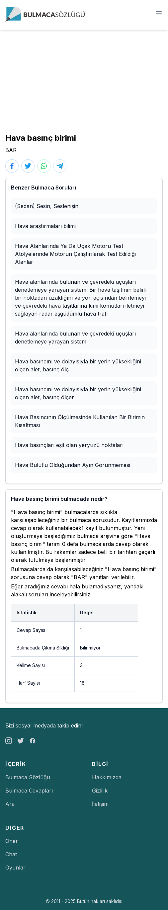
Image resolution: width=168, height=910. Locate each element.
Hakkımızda (107, 777)
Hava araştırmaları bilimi (45, 226)
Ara (10, 803)
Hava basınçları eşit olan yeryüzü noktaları (69, 445)
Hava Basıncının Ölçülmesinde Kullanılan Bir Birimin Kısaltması (80, 421)
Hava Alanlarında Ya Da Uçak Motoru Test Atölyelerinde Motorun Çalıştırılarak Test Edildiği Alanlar (75, 254)
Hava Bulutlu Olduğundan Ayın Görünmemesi (72, 465)
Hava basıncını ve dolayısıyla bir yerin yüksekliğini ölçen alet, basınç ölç (78, 365)
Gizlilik (100, 790)
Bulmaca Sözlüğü (27, 777)
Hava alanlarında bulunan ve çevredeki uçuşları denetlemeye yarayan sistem (75, 337)
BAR (11, 150)
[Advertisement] (84, 79)
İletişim (100, 803)
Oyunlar (15, 867)
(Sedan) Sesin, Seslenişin (46, 206)
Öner (11, 841)
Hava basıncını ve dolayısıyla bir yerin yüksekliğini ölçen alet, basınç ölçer (78, 393)
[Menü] (159, 13)
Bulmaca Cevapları (29, 790)
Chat (11, 854)
